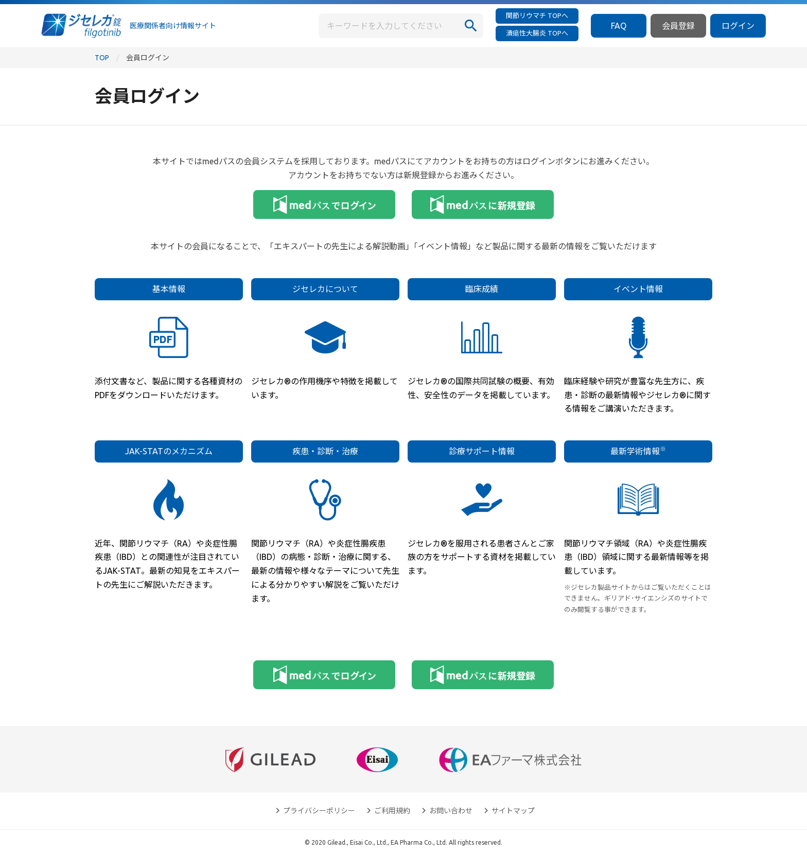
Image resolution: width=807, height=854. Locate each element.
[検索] (471, 25)
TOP (102, 58)
